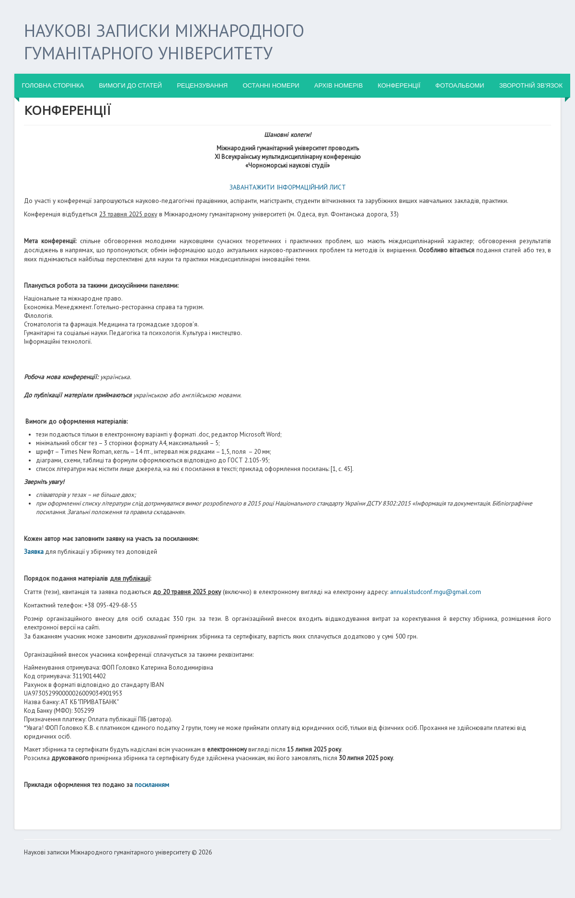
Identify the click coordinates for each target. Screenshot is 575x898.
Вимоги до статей (130, 85)
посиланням (152, 784)
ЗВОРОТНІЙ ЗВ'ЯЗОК (531, 85)
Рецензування (202, 85)
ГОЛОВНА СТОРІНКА (53, 85)
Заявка (34, 552)
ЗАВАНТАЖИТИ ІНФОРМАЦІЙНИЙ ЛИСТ (288, 187)
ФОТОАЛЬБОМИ (460, 85)
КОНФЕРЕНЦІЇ (399, 85)
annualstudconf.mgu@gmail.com (435, 591)
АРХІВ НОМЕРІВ (338, 85)
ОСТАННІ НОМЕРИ (270, 85)
